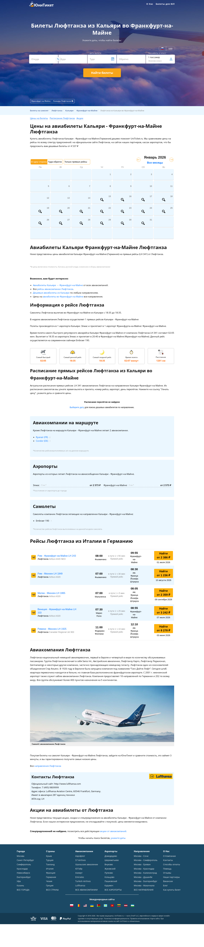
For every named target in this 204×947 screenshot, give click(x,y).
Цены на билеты (39, 118)
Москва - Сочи (141, 856)
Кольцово (109, 877)
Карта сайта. (155, 920)
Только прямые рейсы (76, 161)
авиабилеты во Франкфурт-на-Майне (63, 296)
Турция (49, 860)
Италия (50, 868)
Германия (51, 877)
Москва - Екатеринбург (145, 881)
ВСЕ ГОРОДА (23, 890)
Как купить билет (172, 890)
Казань (20, 886)
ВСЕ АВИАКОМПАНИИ (86, 890)
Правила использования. (140, 920)
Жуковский (110, 868)
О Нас (149, 4)
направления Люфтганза (47, 765)
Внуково (109, 864)
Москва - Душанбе (143, 877)
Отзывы (167, 873)
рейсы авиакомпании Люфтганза (55, 289)
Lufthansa (80, 886)
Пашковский (111, 881)
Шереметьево (112, 860)
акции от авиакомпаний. (113, 831)
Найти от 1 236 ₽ (163, 573)
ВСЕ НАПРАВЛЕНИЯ (143, 890)
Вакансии (168, 881)
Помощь (167, 868)
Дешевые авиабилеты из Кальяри (51, 292)
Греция (49, 886)
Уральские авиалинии (86, 864)
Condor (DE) (42, 440)
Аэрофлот (80, 856)
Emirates (79, 877)
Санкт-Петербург (25, 860)
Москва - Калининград (145, 873)
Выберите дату (77, 407)
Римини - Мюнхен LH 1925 (52, 629)
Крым (49, 856)
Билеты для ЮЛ (165, 4)
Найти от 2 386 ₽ (163, 555)
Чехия (49, 881)
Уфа (19, 881)
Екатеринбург (24, 877)
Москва (20, 856)
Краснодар (22, 868)
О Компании (169, 856)
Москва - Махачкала (144, 886)
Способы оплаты (171, 864)
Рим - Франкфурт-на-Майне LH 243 (57, 556)
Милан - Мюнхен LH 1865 (51, 593)
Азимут (79, 873)
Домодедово (111, 856)
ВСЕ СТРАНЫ (52, 890)
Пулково (109, 873)
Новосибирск (23, 873)
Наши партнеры (171, 877)
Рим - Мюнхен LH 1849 (50, 573)
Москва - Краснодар (144, 868)
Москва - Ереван (142, 864)
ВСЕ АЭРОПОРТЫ (113, 890)
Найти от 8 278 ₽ (163, 628)
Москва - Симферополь (145, 860)
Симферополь (24, 864)
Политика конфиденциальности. (117, 920)
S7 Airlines (80, 860)
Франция (50, 873)
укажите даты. (118, 837)
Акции (79, 118)
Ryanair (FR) (42, 437)
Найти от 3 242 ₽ (163, 610)
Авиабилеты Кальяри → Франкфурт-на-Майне (58, 285)
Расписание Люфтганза (62, 118)
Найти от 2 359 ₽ (163, 592)
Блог (165, 886)
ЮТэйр (78, 868)
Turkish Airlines (83, 881)
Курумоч (109, 886)
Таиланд (50, 864)
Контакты (168, 860)
